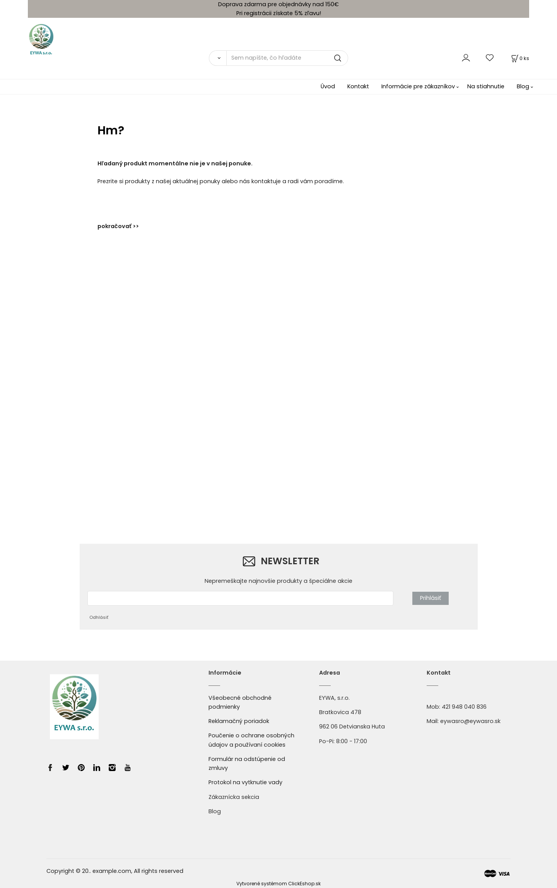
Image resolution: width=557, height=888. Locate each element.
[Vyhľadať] (217, 58)
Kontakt (358, 86)
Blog (523, 86)
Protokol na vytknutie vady (245, 782)
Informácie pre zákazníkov (418, 86)
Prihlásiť (430, 598)
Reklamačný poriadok (238, 721)
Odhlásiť (98, 617)
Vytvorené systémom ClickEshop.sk (278, 883)
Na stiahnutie (485, 86)
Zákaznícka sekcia (233, 797)
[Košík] (519, 58)
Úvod (328, 86)
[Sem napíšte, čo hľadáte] (287, 58)
